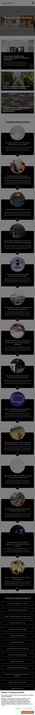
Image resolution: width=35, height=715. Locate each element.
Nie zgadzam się (28, 708)
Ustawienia (17, 708)
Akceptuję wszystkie (27, 712)
